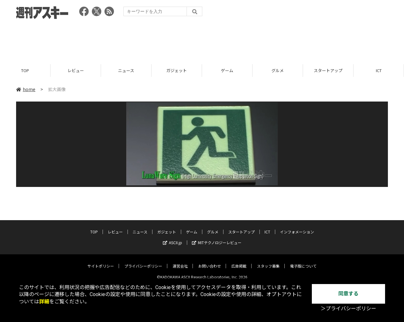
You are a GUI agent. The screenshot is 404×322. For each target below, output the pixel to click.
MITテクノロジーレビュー (216, 237)
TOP (25, 70)
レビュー (76, 70)
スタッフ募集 (268, 261)
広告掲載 (239, 261)
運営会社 (180, 261)
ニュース (126, 70)
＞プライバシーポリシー (348, 309)
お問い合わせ (209, 261)
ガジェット (176, 70)
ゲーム (227, 70)
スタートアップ (328, 70)
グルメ (277, 70)
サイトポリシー (100, 261)
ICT (379, 70)
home (25, 89)
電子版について (303, 261)
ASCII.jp (172, 237)
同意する (348, 294)
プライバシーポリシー (143, 261)
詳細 (44, 302)
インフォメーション (297, 227)
